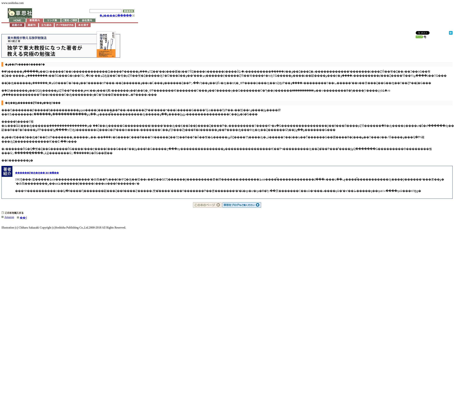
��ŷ (23, 217)
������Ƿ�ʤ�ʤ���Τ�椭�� (37, 172)
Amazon (9, 217)
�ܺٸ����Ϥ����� (116, 15)
